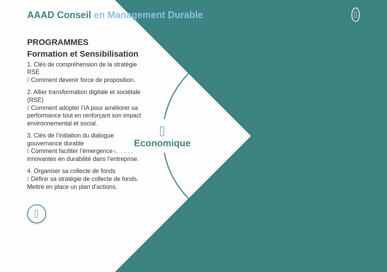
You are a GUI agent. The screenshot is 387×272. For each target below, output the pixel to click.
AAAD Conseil (115, 14)
